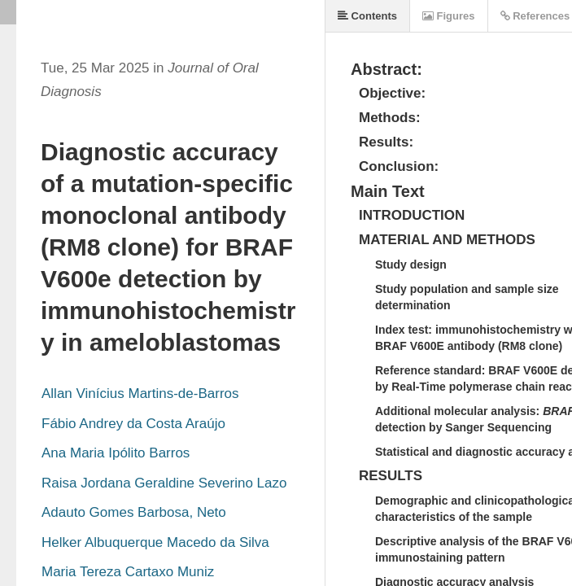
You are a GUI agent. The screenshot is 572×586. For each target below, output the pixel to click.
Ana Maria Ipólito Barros (115, 453)
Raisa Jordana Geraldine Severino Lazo (163, 483)
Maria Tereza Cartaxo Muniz (127, 571)
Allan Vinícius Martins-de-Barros (140, 393)
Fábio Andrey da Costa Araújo (133, 423)
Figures (448, 16)
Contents (367, 16)
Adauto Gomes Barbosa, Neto (133, 512)
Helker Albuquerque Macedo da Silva (155, 542)
